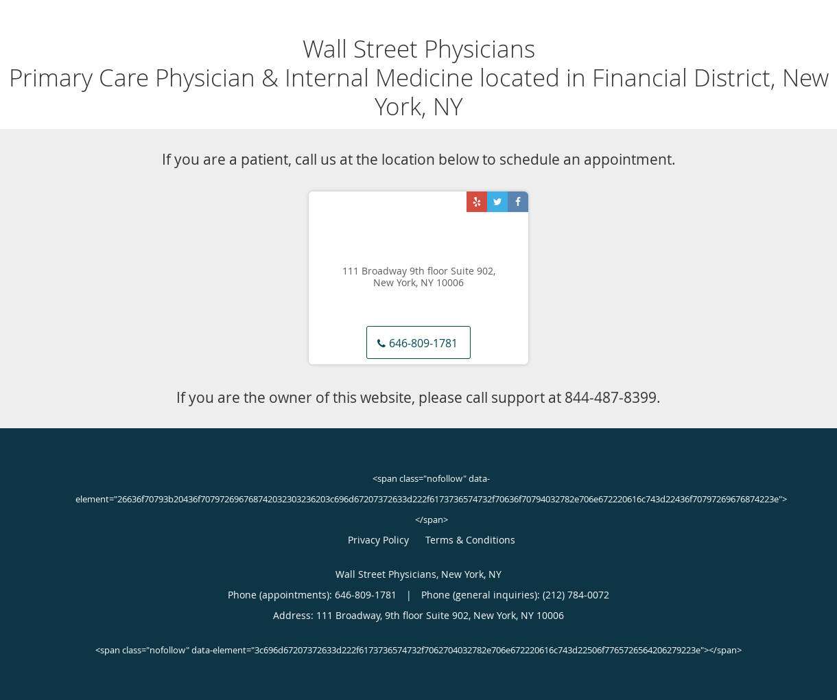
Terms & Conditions (470, 539)
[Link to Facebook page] (518, 201)
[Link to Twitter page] (497, 201)
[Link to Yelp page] (477, 201)
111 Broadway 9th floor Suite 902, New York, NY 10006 (418, 277)
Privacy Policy (378, 539)
